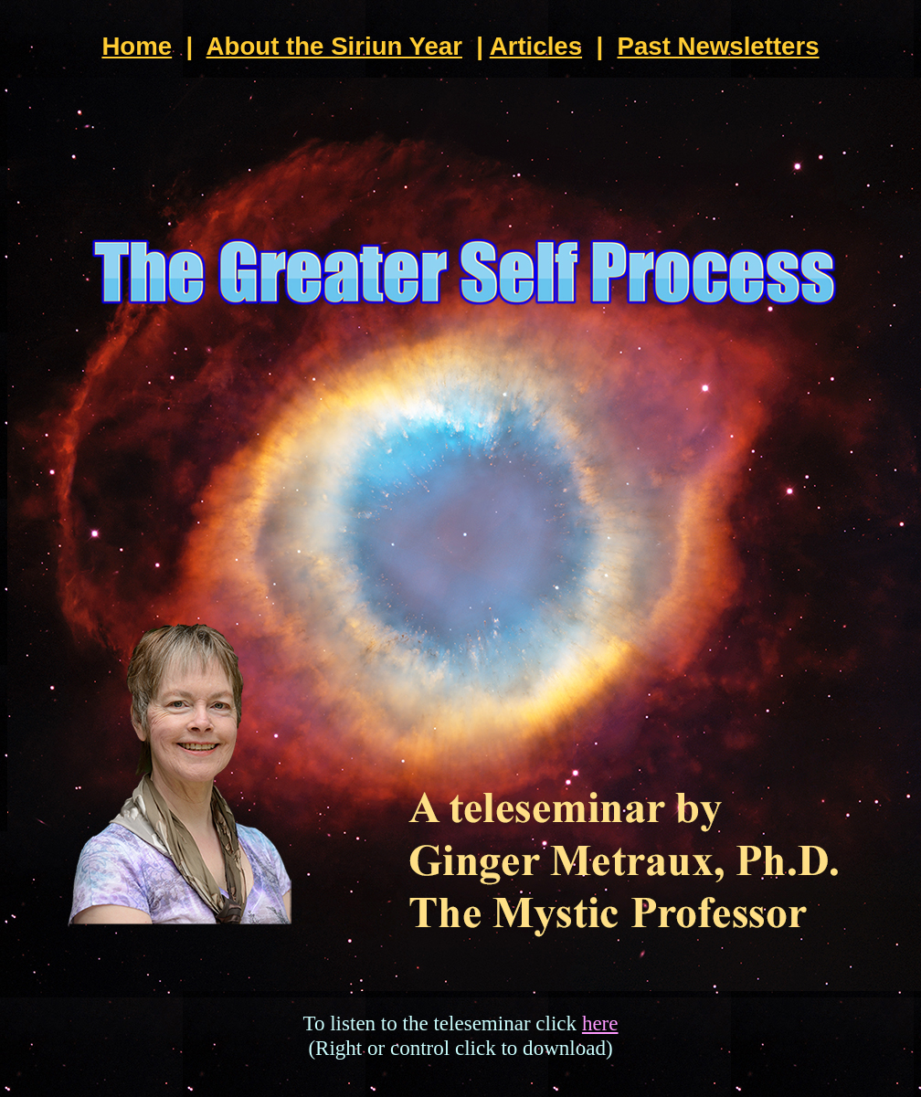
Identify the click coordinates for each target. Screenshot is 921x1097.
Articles (536, 46)
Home (136, 46)
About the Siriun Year (334, 46)
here (600, 1023)
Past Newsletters (718, 46)
